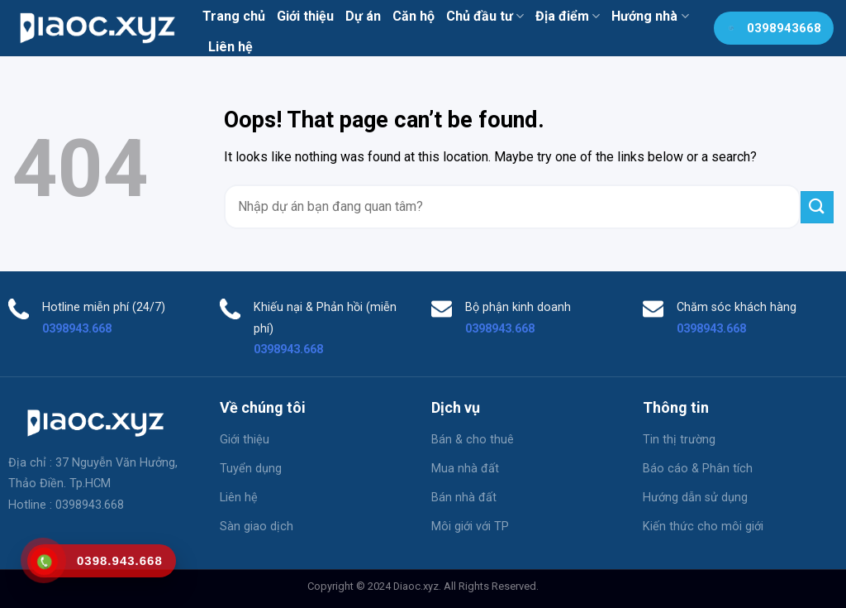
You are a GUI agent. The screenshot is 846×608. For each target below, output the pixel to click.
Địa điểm (567, 16)
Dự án (363, 16)
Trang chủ (233, 16)
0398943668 (784, 28)
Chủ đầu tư (485, 16)
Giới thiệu (305, 16)
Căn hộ (413, 16)
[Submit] (817, 207)
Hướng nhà (649, 16)
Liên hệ (230, 47)
